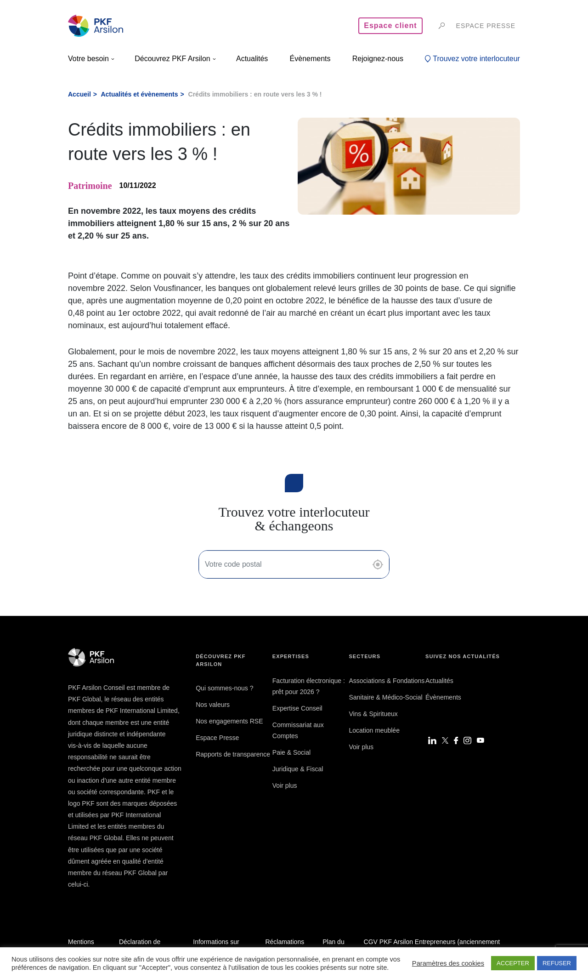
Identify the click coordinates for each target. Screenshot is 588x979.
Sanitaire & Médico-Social (385, 697)
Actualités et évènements (139, 94)
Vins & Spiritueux (373, 713)
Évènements (443, 697)
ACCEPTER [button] (513, 963)
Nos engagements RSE (229, 721)
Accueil (79, 94)
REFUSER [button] (557, 963)
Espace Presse (217, 737)
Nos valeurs (213, 704)
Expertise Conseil (297, 708)
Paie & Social (291, 752)
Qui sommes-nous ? (224, 688)
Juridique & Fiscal (297, 769)
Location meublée (374, 730)
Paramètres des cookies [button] (448, 963)
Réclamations (284, 941)
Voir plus (284, 785)
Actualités (439, 680)
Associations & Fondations (386, 680)
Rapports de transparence (233, 754)
